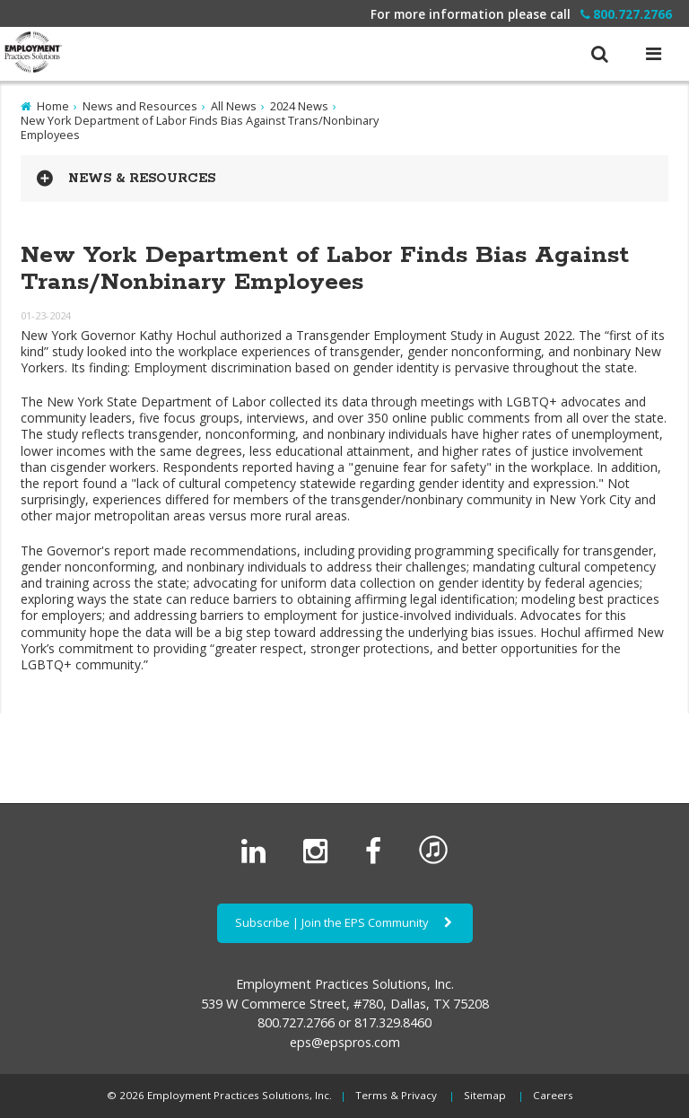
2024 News (299, 106)
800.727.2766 (626, 13)
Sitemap (485, 1095)
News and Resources (140, 106)
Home (53, 106)
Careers (553, 1095)
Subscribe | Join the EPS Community (345, 922)
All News (234, 106)
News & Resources (141, 178)
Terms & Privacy (396, 1095)
